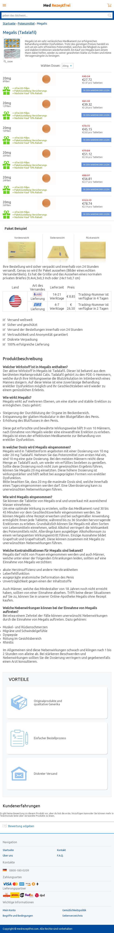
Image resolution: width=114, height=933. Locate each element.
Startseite (9, 23)
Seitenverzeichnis (72, 915)
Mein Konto (9, 910)
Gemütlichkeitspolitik (74, 910)
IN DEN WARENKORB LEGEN (96, 90)
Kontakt (61, 850)
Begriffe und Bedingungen (18, 915)
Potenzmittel (26, 23)
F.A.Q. (60, 855)
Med (56, 5)
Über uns (8, 855)
